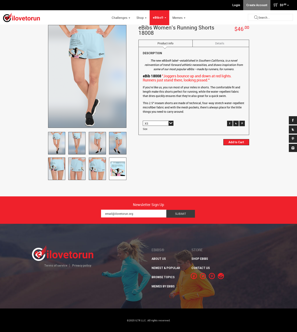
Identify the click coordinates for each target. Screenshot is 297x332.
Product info (165, 43)
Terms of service (55, 265)
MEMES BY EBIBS (163, 286)
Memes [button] (179, 18)
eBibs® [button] (159, 17)
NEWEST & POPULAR (166, 268)
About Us (159, 258)
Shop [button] (141, 18)
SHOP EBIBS (199, 258)
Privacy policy (81, 265)
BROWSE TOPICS (163, 277)
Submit (256, 17)
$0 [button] (281, 5)
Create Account (256, 5)
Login (236, 5)
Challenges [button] (121, 18)
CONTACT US (200, 268)
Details (219, 43)
